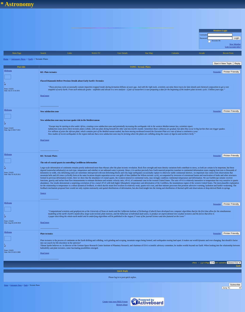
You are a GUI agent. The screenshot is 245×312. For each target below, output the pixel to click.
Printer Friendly (231, 71)
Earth (30, 59)
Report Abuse (122, 304)
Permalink (217, 72)
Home (5, 59)
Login (236, 38)
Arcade (202, 53)
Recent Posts (228, 53)
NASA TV (96, 53)
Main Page (16, 53)
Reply (237, 63)
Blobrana (8, 70)
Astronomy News (18, 59)
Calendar (175, 53)
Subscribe (235, 284)
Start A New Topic (223, 63)
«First (194, 263)
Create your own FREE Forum (115, 301)
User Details (122, 53)
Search (43, 53)
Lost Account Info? (233, 47)
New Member (235, 44)
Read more (44, 95)
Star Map (149, 53)
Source (43, 193)
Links (69, 53)
